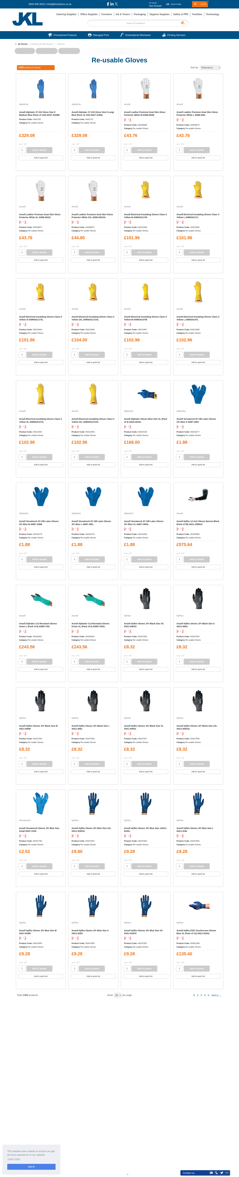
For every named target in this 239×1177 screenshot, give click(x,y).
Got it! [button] (31, 1167)
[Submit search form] (183, 22)
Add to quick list (41, 158)
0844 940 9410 (37, 4)
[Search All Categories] (138, 23)
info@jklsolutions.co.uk (59, 4)
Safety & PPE (180, 14)
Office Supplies (89, 14)
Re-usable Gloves (35, 123)
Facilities (197, 14)
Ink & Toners (123, 14)
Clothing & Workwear (41, 44)
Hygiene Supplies (160, 14)
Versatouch (25, 820)
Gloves (61, 44)
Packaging (140, 14)
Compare (26, 166)
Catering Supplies (66, 14)
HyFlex (127, 615)
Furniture (106, 14)
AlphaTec (24, 104)
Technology (212, 14)
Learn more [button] (14, 1159)
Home (22, 44)
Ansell (127, 104)
